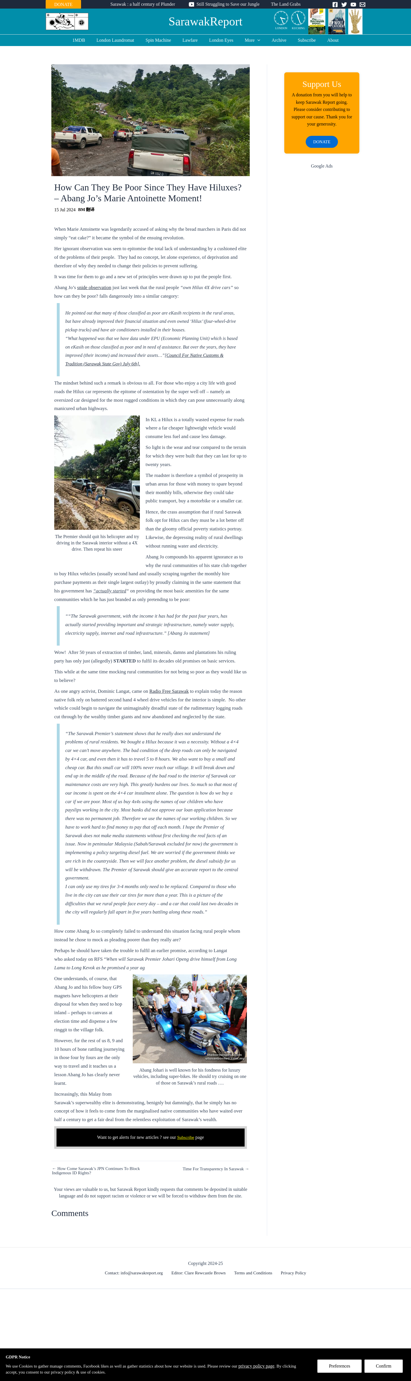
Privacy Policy (291, 1272)
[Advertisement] (321, 265)
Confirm (386, 1368)
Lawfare (192, 40)
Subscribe (300, 40)
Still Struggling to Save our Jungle (227, 4)
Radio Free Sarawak (169, 691)
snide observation (94, 287)
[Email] (362, 4)
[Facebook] (335, 4)
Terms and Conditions (253, 1272)
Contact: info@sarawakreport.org (136, 1272)
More (250, 40)
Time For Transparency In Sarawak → (214, 1169)
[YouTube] (353, 4)
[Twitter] (344, 4)
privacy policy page (276, 1365)
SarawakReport (206, 21)
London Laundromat (122, 40)
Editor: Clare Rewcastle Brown (200, 1272)
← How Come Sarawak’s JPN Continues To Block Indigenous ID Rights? (98, 1170)
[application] (255, 40)
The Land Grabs (283, 4)
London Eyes (221, 40)
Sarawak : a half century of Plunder (145, 4)
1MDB (88, 40)
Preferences (342, 1368)
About (323, 40)
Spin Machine (163, 40)
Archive (274, 40)
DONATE (63, 4)
